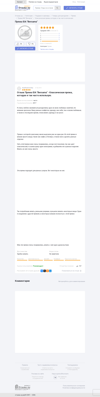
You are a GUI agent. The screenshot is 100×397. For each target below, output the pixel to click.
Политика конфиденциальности (73, 388)
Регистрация (81, 2)
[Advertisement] (50, 67)
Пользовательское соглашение (74, 386)
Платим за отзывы (35, 2)
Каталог (21, 2)
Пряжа (49, 46)
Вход (74, 2)
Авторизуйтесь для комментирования (71, 281)
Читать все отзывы (47, 49)
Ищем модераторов (51, 2)
